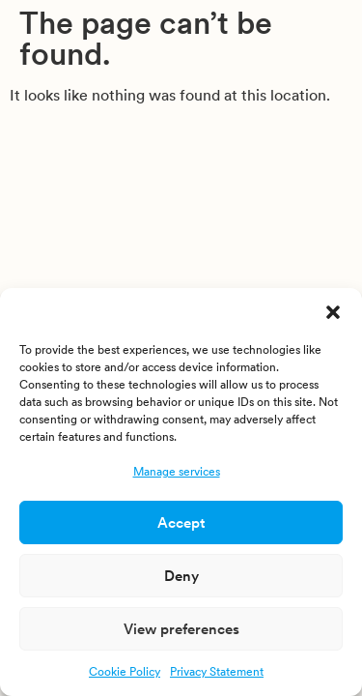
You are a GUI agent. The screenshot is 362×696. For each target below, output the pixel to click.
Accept (181, 522)
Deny (181, 576)
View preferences (181, 629)
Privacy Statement (217, 671)
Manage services (176, 471)
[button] (333, 312)
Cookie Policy (124, 671)
